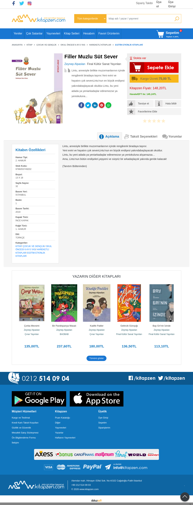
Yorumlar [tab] (175, 136)
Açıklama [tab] (112, 136)
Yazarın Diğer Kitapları (96, 276)
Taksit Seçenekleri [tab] (143, 136)
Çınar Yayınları (32, 334)
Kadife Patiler (96, 325)
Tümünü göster (96, 358)
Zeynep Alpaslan (32, 330)
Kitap (19, 246)
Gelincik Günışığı (129, 325)
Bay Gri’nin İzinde (162, 325)
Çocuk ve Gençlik (34, 246)
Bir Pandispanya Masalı (64, 325)
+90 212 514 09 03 (81, 485)
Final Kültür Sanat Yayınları (129, 334)
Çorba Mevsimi (31, 325)
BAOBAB (64, 334)
